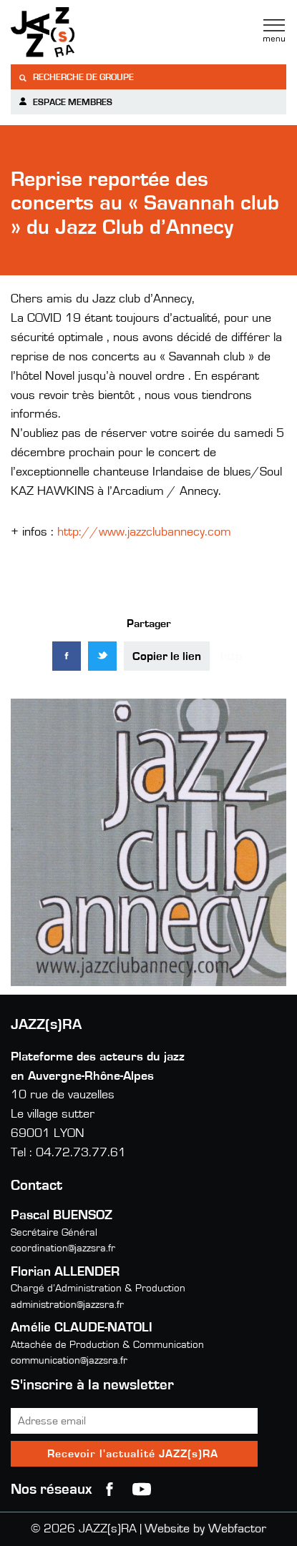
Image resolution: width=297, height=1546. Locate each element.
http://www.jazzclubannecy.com (144, 532)
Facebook (109, 1489)
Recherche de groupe (76, 77)
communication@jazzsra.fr (69, 1360)
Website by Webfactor (205, 1528)
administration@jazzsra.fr (67, 1304)
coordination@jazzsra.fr (63, 1248)
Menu (274, 31)
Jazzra (100, 32)
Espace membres (65, 102)
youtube (141, 1489)
